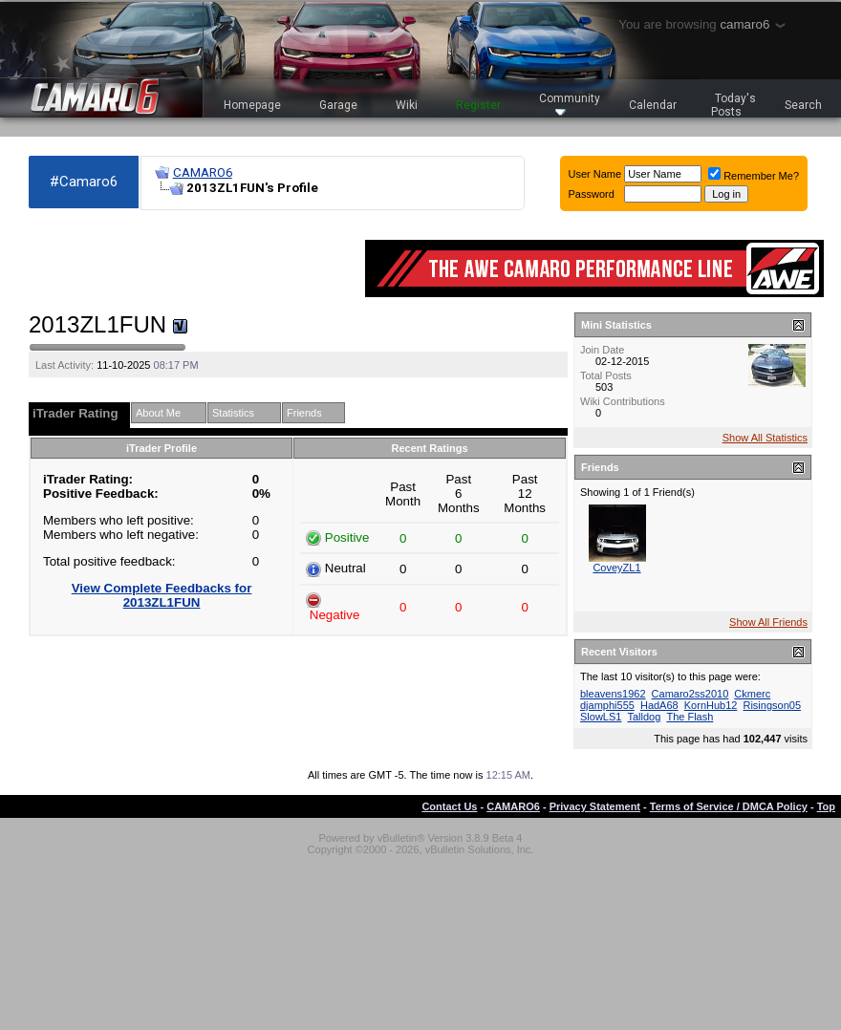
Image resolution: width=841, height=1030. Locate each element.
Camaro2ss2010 (690, 693)
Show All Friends (768, 622)
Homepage (252, 105)
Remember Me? (753, 176)
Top (826, 806)
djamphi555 (607, 705)
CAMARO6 (202, 172)
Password (592, 194)
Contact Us (449, 806)
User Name (595, 174)
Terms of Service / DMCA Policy (729, 806)
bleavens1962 (613, 693)
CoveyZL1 (616, 567)
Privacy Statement (595, 806)
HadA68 (659, 705)
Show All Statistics (765, 437)
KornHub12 (711, 705)
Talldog (643, 716)
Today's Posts (734, 105)
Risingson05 (772, 705)
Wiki (407, 105)
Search (803, 105)
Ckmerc (752, 693)
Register (478, 105)
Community (569, 104)
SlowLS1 (600, 716)
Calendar (653, 105)
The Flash (689, 716)
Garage (338, 105)
